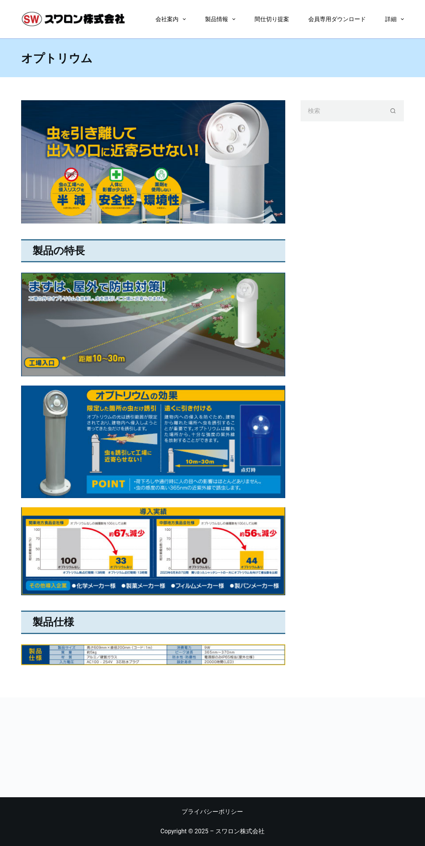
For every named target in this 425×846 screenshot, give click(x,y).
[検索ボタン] (393, 110)
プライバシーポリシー (212, 811)
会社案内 (172, 19)
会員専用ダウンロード (337, 19)
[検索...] (342, 110)
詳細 (394, 19)
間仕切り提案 (272, 19)
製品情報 (221, 19)
